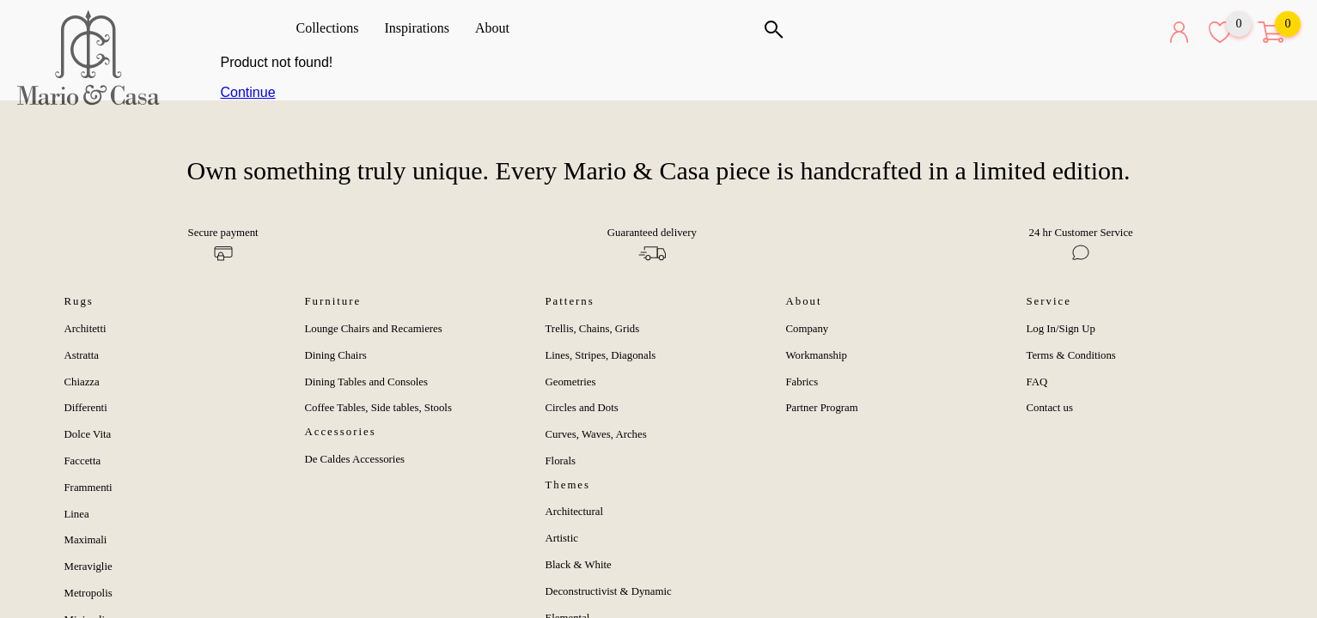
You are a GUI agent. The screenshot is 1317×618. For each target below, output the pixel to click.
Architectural (575, 512)
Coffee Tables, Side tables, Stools (378, 408)
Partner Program (822, 408)
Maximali (85, 540)
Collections (333, 28)
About (498, 28)
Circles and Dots (582, 408)
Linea (76, 514)
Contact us (1050, 408)
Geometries (571, 382)
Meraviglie (88, 566)
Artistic (562, 538)
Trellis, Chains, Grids (593, 329)
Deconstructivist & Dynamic (609, 591)
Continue (248, 92)
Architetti (85, 329)
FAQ (1037, 382)
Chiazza (82, 382)
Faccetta (82, 461)
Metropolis (88, 593)
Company (807, 329)
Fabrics (802, 382)
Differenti (85, 408)
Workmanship (816, 355)
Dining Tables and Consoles (367, 382)
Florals (561, 461)
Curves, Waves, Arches (596, 434)
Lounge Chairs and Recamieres (373, 329)
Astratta (82, 355)
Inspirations (422, 28)
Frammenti (88, 488)
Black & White (579, 565)
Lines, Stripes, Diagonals (601, 355)
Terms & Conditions (1071, 355)
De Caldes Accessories (355, 459)
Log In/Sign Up (1061, 329)
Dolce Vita (88, 434)
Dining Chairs (336, 355)
